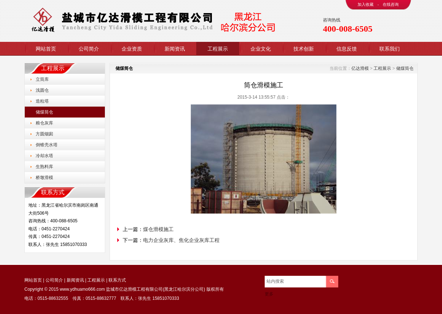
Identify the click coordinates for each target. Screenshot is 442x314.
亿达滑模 (360, 68)
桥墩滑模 (44, 177)
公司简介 (89, 49)
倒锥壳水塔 (47, 144)
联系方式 (117, 280)
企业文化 (260, 49)
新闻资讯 (175, 49)
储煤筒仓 (44, 112)
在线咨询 (391, 4)
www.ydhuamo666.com (82, 289)
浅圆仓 (42, 90)
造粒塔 (42, 101)
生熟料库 (44, 166)
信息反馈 (346, 49)
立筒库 (42, 79)
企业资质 (132, 49)
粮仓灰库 (44, 123)
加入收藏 (366, 4)
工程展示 (218, 49)
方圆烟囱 (44, 133)
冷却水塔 (44, 155)
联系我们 (389, 49)
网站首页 (46, 49)
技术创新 (303, 49)
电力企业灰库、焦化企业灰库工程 (181, 240)
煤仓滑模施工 (158, 229)
